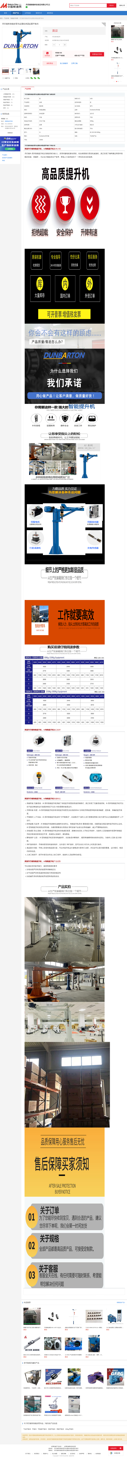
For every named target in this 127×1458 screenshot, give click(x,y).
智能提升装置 (14, 18)
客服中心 (45, 1453)
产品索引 (4, 155)
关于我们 (27, 1453)
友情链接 (98, 1453)
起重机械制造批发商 (70, 1446)
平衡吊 (34, 1429)
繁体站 (90, 1453)
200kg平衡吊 (69, 1429)
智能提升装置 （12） (9, 97)
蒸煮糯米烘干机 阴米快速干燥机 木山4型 (35, 1415)
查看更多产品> (121, 1302)
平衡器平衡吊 (42, 1429)
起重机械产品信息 (56, 1446)
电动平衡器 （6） (8, 105)
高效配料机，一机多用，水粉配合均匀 (34, 1388)
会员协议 (72, 1453)
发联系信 (50, 63)
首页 (1, 18)
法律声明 (81, 1453)
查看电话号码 (97, 54)
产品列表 (6, 18)
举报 (15, 78)
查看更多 (10, 133)
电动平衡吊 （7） (8, 102)
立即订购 (74, 63)
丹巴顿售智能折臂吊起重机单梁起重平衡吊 (66, 1448)
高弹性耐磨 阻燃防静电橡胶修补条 (95, 1388)
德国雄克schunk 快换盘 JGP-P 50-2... (75, 1415)
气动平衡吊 (27, 1429)
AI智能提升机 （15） (9, 94)
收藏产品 (6, 78)
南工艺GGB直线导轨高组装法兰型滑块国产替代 (57, 1388)
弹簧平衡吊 (60, 1429)
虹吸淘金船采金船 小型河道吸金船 (74, 1388)
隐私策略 (63, 1453)
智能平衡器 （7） (8, 99)
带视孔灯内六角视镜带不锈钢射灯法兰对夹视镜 (57, 1415)
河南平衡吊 (51, 1429)
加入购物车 (64, 63)
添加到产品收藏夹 (7, 157)
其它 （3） (6, 108)
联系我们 (36, 1453)
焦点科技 (65, 1456)
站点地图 (54, 1453)
